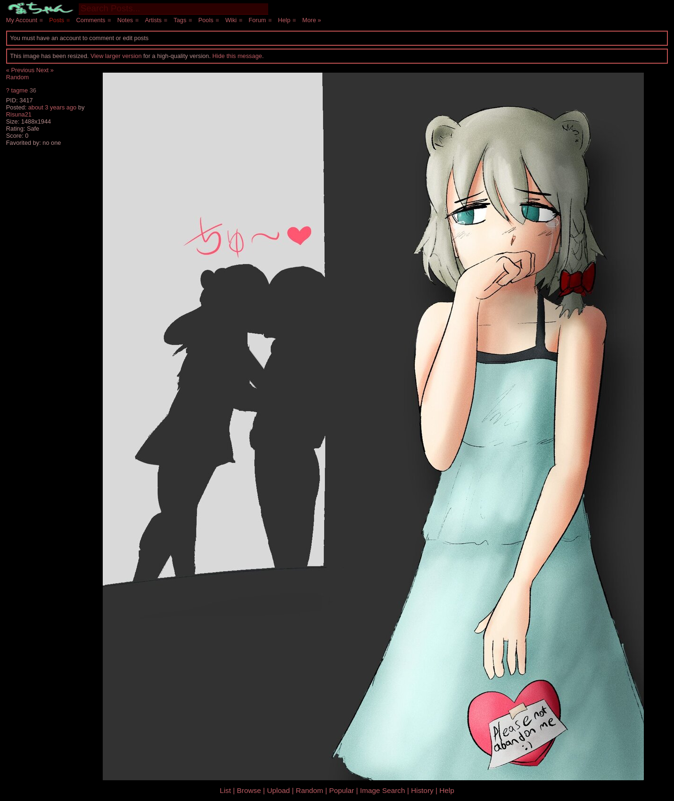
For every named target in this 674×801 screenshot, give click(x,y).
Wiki (231, 20)
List (225, 790)
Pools (206, 20)
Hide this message (237, 55)
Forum (257, 20)
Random (17, 77)
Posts (56, 20)
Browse (249, 790)
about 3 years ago (52, 107)
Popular (341, 790)
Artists (153, 20)
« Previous (20, 70)
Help (284, 20)
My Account (21, 20)
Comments (91, 20)
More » (311, 20)
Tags (179, 20)
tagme (19, 90)
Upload (278, 790)
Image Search (382, 790)
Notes (125, 20)
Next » (45, 70)
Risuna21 (19, 114)
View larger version (116, 55)
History (422, 790)
